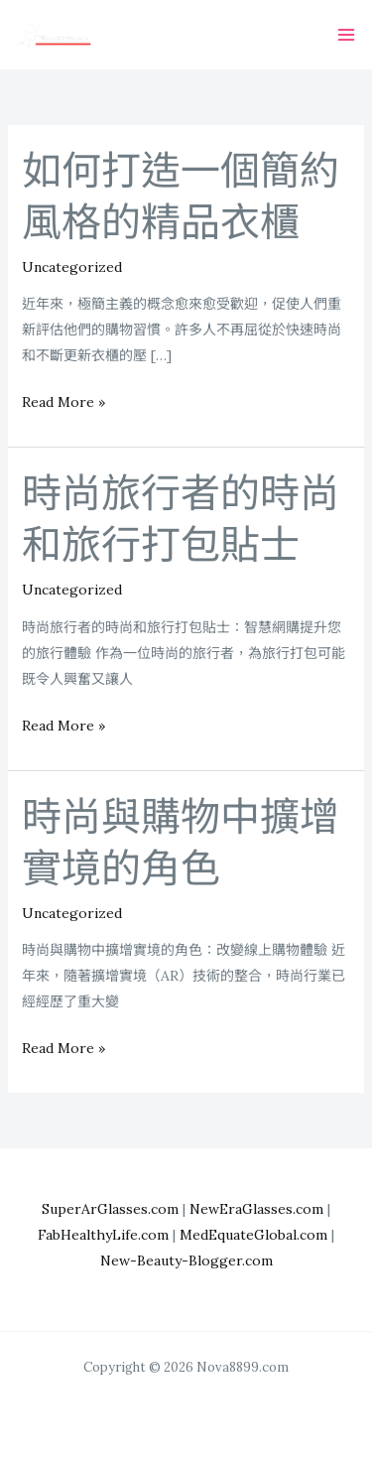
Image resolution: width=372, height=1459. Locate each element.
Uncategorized (72, 267)
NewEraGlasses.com (256, 1209)
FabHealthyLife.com (103, 1235)
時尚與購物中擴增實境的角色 (180, 843)
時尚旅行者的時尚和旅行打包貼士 (180, 519)
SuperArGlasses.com (110, 1209)
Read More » (63, 402)
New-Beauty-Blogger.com (186, 1260)
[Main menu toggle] (345, 35)
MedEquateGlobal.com (253, 1235)
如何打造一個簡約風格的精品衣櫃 (180, 197)
